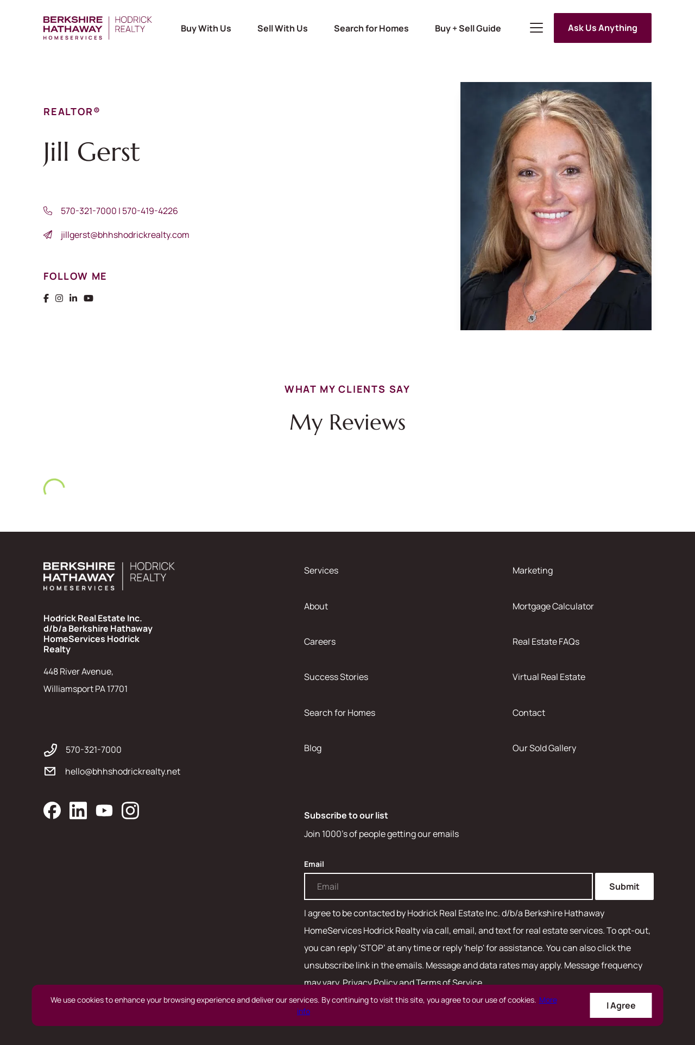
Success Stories (336, 677)
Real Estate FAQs (546, 641)
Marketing (533, 570)
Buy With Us (206, 28)
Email (314, 864)
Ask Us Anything (602, 28)
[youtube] (104, 810)
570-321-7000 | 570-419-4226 (119, 211)
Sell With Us (282, 28)
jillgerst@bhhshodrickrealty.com (125, 235)
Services (321, 570)
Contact (529, 713)
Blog (312, 748)
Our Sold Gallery (544, 748)
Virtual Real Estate (549, 677)
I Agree (621, 1005)
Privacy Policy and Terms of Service (412, 983)
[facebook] (52, 810)
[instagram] (130, 810)
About (316, 606)
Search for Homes (371, 28)
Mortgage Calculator (553, 606)
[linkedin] (78, 810)
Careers (320, 641)
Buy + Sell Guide (468, 28)
